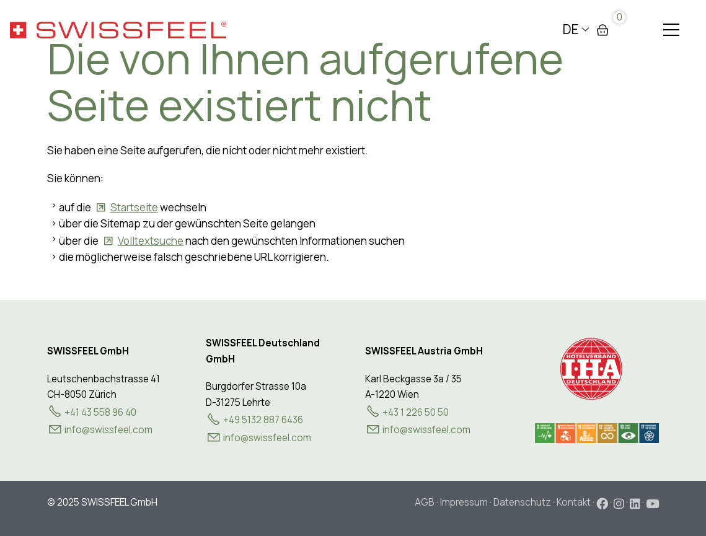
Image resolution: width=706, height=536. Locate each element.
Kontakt (574, 502)
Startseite (134, 207)
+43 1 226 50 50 (415, 412)
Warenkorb (602, 30)
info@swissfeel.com (267, 437)
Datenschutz (522, 502)
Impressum (464, 502)
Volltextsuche (150, 241)
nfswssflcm (108, 429)
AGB (425, 502)
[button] (671, 30)
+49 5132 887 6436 (263, 419)
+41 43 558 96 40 (100, 412)
